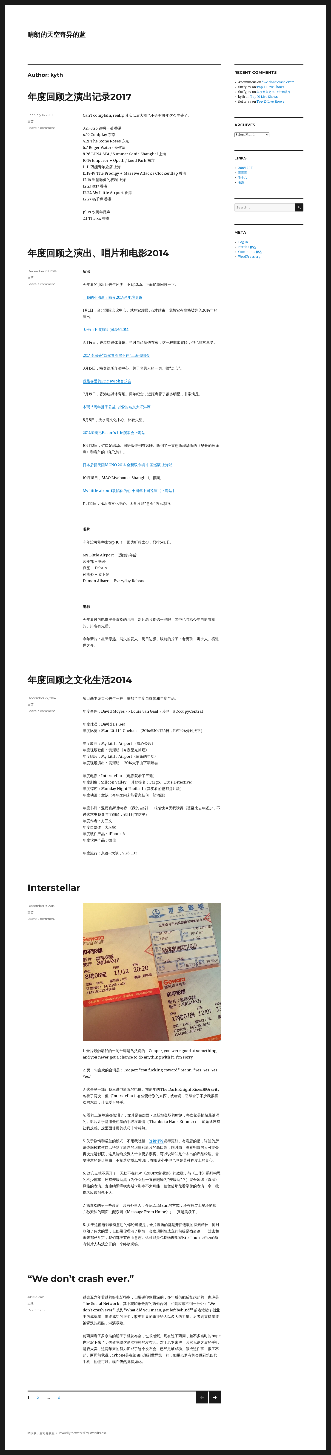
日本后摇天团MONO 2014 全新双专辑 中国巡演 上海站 (128, 465)
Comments (250, 252)
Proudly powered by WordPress (82, 1433)
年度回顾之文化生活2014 (80, 680)
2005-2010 (246, 168)
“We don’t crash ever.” (81, 1278)
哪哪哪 (242, 173)
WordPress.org (249, 257)
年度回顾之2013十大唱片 (273, 92)
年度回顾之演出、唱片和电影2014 (98, 253)
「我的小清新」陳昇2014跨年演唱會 (112, 297)
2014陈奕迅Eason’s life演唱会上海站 (114, 432)
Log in (243, 242)
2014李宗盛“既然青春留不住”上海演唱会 (116, 355)
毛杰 (241, 182)
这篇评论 (156, 1141)
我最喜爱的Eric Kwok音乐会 (107, 381)
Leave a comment (41, 128)
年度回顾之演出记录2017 (79, 96)
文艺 (31, 121)
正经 (31, 1303)
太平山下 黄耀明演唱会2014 (105, 329)
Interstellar (54, 887)
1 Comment (36, 1309)
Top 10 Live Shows (270, 87)
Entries (247, 247)
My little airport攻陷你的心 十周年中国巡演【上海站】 (129, 490)
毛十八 (242, 177)
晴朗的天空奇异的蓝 (57, 34)
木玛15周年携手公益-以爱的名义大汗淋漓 (117, 407)
